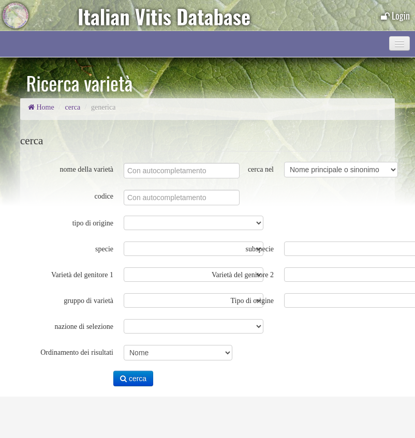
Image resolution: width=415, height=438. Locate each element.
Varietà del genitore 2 (243, 275)
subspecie (260, 249)
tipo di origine (92, 223)
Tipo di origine (252, 301)
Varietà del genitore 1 (82, 275)
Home (41, 107)
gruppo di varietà (88, 301)
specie (104, 249)
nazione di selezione (83, 326)
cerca (73, 107)
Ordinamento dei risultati (76, 352)
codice (103, 196)
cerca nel (261, 169)
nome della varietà (86, 169)
